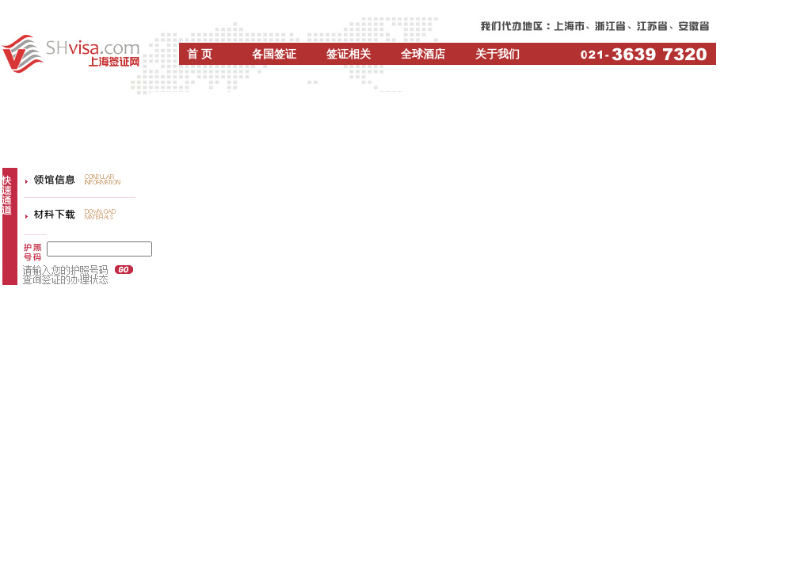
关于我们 (497, 54)
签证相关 (348, 54)
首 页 (199, 54)
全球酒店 (423, 54)
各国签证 (274, 54)
